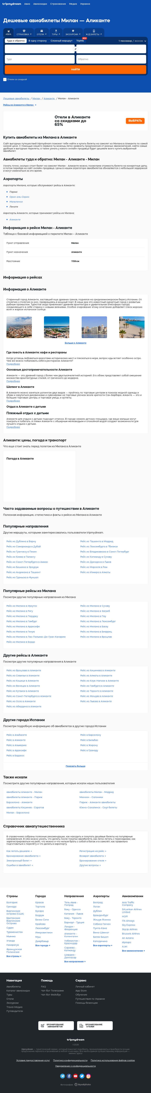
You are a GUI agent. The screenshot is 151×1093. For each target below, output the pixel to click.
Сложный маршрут (61, 41)
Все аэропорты (102, 945)
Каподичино (100, 941)
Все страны (13, 956)
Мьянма (11, 936)
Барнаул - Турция (74, 922)
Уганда (10, 941)
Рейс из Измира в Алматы (95, 572)
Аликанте (49, 98)
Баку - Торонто (72, 918)
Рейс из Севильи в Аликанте (22, 675)
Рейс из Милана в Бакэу (94, 626)
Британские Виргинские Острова (13, 921)
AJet (124, 946)
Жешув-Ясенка (102, 920)
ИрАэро (126, 942)
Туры (9, 995)
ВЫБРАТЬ (135, 120)
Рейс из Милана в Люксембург (98, 621)
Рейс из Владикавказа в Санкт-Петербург (104, 552)
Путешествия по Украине (90, 999)
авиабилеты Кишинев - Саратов (25, 807)
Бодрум (39, 915)
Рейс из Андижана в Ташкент (23, 572)
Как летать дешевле (18, 851)
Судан (10, 928)
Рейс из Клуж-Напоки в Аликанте (99, 681)
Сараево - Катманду (70, 949)
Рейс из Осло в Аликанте (21, 701)
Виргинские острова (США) (15, 912)
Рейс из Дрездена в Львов (95, 562)
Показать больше (75, 766)
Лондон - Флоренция (70, 927)
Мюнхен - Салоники (91, 797)
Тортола (40, 907)
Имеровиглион (44, 932)
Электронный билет (18, 860)
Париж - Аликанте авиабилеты (97, 802)
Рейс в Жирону (89, 745)
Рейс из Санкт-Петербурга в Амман (27, 562)
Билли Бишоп (100, 937)
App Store (81, 991)
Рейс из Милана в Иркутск (21, 606)
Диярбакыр (42, 941)
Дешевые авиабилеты (16, 98)
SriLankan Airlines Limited (132, 910)
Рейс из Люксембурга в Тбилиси (99, 546)
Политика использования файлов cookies (113, 1060)
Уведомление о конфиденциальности (75, 1066)
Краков (39, 902)
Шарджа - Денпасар (70, 956)
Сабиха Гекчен (102, 924)
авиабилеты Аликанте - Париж (24, 797)
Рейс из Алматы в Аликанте (96, 675)
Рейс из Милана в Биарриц (96, 632)
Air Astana (128, 938)
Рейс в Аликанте (16, 740)
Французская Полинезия (14, 950)
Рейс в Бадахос (15, 755)
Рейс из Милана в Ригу (19, 611)
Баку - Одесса (72, 909)
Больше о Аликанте (75, 343)
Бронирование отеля (92, 860)
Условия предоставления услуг (33, 1060)
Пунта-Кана (100, 928)
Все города (42, 945)
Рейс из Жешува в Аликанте (96, 696)
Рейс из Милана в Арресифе (23, 626)
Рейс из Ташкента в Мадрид (96, 541)
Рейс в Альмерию (16, 745)
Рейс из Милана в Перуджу (22, 616)
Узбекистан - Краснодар (72, 942)
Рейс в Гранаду (89, 750)
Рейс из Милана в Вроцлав (96, 637)
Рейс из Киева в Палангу (20, 557)
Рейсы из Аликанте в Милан (18, 105)
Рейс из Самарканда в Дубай (23, 546)
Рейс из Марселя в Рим (93, 567)
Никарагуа (12, 945)
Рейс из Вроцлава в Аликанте (23, 670)
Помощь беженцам (87, 1003)
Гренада (11, 907)
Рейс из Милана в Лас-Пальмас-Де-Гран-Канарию (36, 637)
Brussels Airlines (131, 934)
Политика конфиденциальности (70, 1060)
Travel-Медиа (14, 1007)
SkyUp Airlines (129, 929)
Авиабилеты (13, 987)
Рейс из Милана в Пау (93, 616)
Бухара (39, 911)
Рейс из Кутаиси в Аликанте (22, 691)
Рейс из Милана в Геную (20, 632)
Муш (38, 937)
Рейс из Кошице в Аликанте (22, 681)
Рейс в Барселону (90, 735)
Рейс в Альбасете (16, 735)
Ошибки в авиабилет (19, 865)
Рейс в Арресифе (16, 750)
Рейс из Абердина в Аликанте (23, 706)
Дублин (97, 911)
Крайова (40, 924)
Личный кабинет (85, 987)
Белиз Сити (42, 920)
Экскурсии (12, 1003)
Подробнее (13, 364)
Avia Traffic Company (128, 903)
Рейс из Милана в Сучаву (95, 606)
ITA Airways (128, 921)
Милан (36, 98)
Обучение (81, 995)
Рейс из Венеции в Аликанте (23, 686)
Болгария (11, 902)
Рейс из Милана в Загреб (95, 611)
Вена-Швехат (101, 932)
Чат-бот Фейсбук (51, 995)
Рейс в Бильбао (89, 740)
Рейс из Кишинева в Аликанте (97, 670)
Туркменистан (14, 932)
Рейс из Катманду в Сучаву (96, 557)
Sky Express (128, 925)
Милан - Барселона (17, 813)
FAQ (43, 987)
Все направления (74, 961)
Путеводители (14, 1011)
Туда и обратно (16, 41)
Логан (96, 907)
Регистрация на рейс (92, 851)
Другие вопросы (89, 865)
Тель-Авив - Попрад (71, 903)
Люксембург (42, 928)
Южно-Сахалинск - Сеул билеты (98, 807)
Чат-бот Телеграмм (52, 991)
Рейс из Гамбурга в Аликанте (97, 686)
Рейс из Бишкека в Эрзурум (22, 567)
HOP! (125, 916)
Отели (10, 999)
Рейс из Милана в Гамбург (21, 621)
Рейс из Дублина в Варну (21, 541)
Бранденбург (100, 915)
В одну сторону (38, 41)
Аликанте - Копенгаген (71, 935)
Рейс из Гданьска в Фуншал (22, 577)
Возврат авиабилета (92, 856)
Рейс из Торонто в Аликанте (96, 691)
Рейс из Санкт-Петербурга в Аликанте (28, 696)
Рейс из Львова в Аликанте (96, 701)
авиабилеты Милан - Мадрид (97, 792)
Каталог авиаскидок (18, 991)
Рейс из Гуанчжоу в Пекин (21, 552)
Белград (98, 902)
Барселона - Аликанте (19, 802)
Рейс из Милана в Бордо (20, 642)
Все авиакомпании (132, 951)
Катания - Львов (73, 914)
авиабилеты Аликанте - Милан (24, 792)
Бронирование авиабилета (22, 856)
